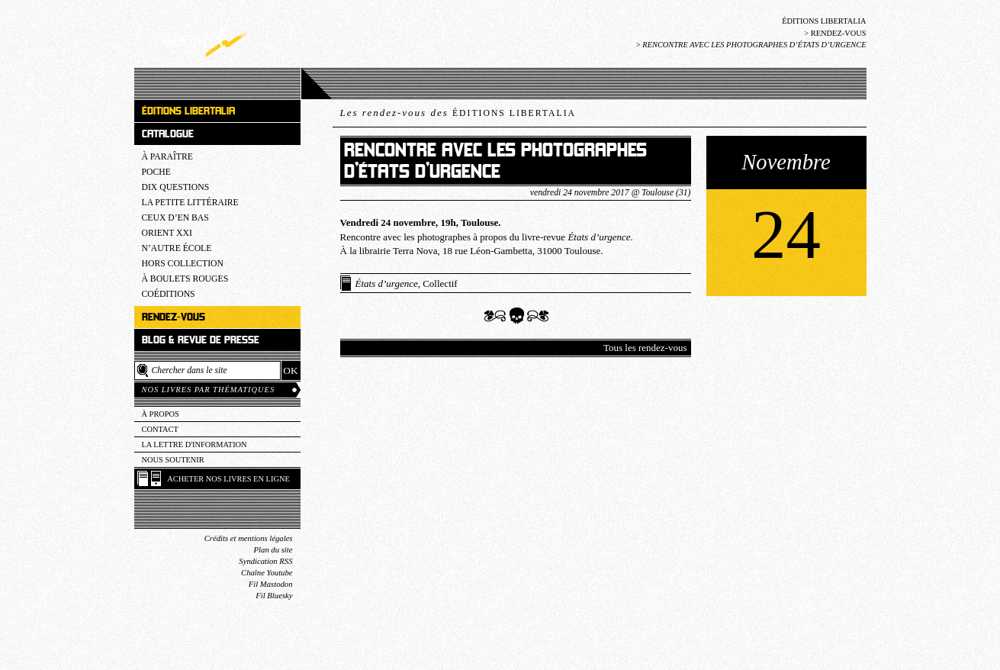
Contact (160, 429)
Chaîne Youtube (266, 573)
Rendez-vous (839, 33)
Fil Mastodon (271, 584)
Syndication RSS (265, 561)
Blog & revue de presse (200, 340)
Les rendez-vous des (458, 112)
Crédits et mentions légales (248, 538)
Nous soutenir (173, 460)
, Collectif (406, 283)
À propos (160, 414)
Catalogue (168, 134)
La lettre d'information (194, 444)
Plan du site (273, 550)
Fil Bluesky (274, 595)
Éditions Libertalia (824, 21)
